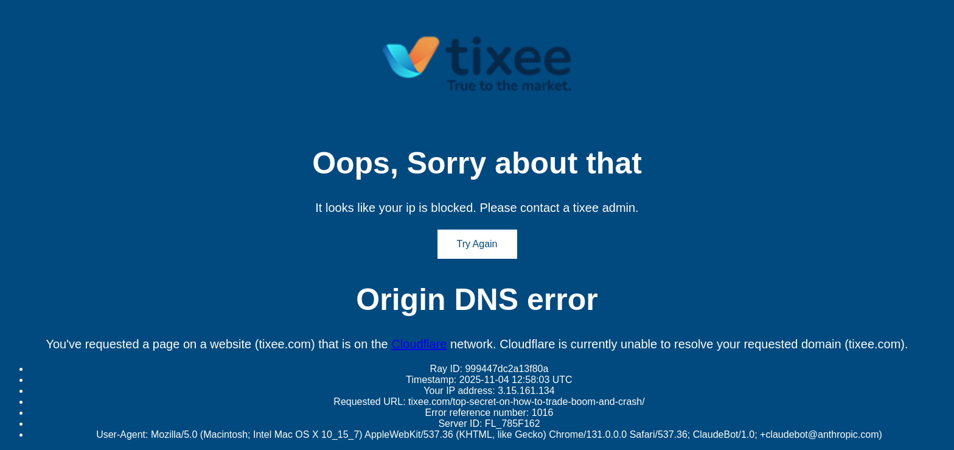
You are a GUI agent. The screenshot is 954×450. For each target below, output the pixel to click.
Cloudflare (419, 344)
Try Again (477, 244)
